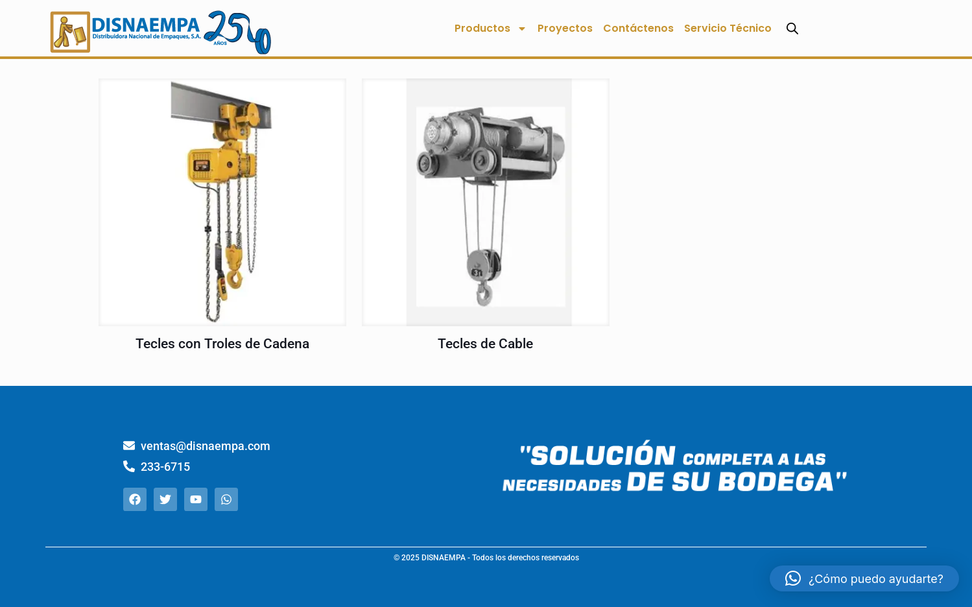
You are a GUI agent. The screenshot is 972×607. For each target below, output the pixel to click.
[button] (864, 578)
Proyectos (565, 28)
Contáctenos (638, 28)
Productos (491, 28)
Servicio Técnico (728, 28)
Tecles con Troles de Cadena (222, 343)
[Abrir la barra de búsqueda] (792, 28)
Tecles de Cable (485, 343)
